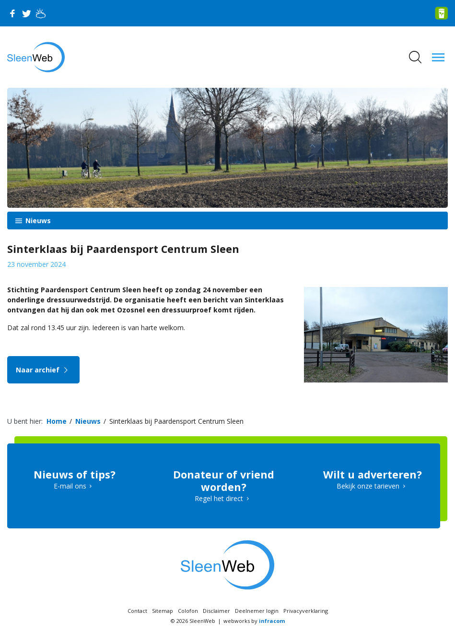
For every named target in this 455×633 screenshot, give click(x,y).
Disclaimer (216, 610)
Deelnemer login (257, 610)
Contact (137, 610)
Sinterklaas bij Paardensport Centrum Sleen (176, 421)
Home (57, 421)
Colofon (188, 610)
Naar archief (43, 369)
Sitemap (162, 610)
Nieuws (37, 220)
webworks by (254, 620)
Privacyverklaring (305, 610)
